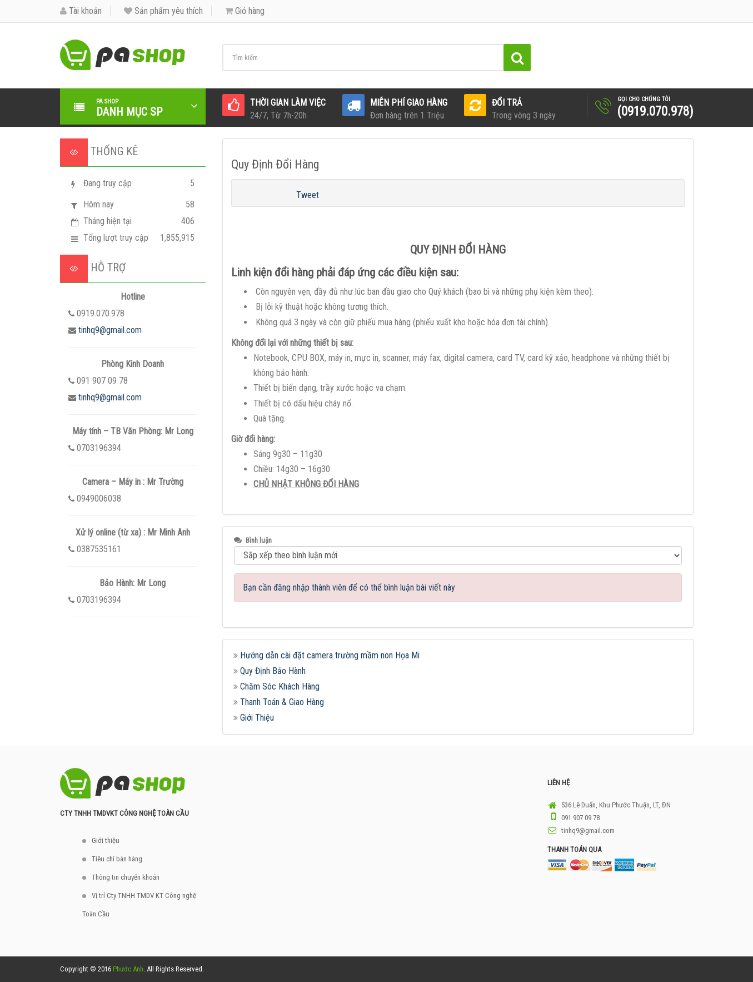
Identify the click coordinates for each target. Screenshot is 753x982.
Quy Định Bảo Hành (273, 671)
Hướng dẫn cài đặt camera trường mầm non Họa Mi (330, 655)
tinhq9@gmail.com (110, 330)
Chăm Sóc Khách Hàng (280, 686)
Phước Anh (128, 969)
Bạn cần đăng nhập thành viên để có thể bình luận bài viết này (349, 587)
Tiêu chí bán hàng (117, 859)
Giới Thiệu (257, 717)
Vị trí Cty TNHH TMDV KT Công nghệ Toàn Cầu (139, 904)
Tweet (307, 195)
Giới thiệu (105, 840)
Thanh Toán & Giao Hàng (282, 702)
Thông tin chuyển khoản (125, 877)
